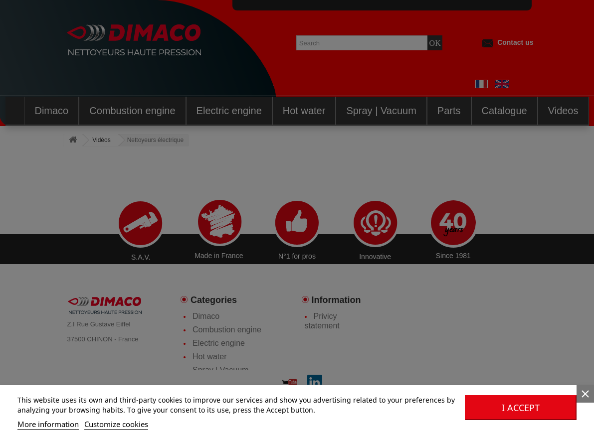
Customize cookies (116, 424)
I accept (521, 408)
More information (48, 424)
